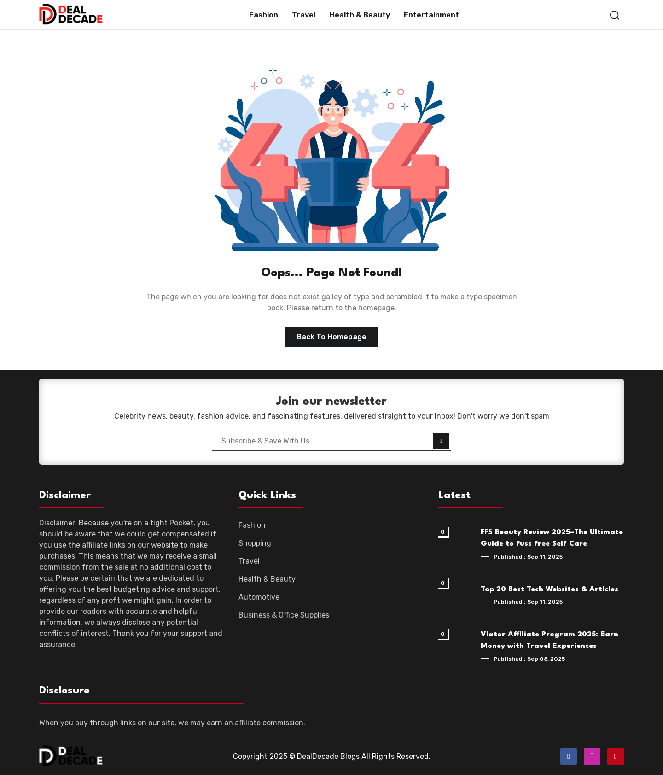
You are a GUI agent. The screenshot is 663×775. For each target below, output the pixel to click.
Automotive (258, 597)
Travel (303, 15)
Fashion (263, 15)
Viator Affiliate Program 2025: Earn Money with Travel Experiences (549, 640)
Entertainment (431, 15)
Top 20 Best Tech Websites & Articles (549, 589)
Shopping (254, 543)
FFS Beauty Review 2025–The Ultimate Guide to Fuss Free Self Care (552, 538)
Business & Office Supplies (283, 615)
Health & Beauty (359, 15)
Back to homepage (331, 336)
